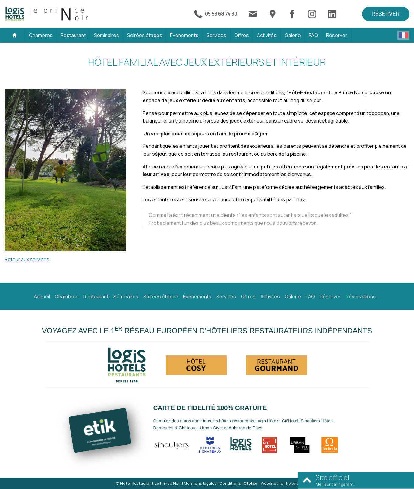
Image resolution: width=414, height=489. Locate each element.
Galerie (293, 35)
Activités (267, 35)
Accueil (42, 296)
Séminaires (106, 35)
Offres (241, 35)
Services (216, 35)
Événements (184, 35)
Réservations (361, 296)
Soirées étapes (144, 35)
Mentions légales (200, 483)
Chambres (41, 35)
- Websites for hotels (271, 483)
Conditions (230, 483)
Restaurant (73, 35)
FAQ (313, 35)
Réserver (386, 14)
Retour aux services (27, 259)
